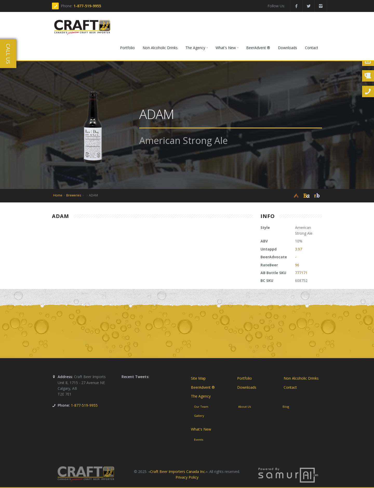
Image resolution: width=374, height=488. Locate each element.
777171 (301, 272)
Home (57, 195)
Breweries (73, 195)
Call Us (8, 54)
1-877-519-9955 (87, 5)
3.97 (298, 249)
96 (297, 264)
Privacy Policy (187, 477)
